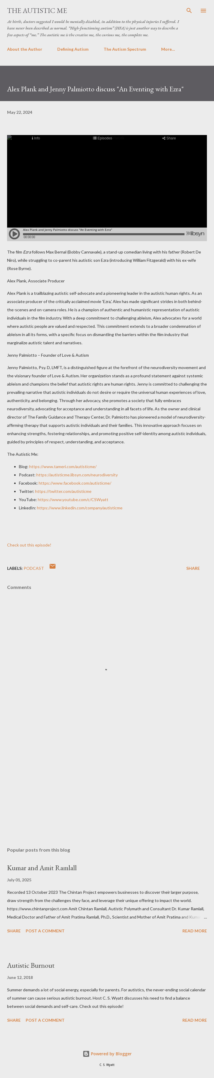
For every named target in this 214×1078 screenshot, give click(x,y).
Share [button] (193, 568)
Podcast (34, 568)
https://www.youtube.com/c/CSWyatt (73, 499)
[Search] (189, 10)
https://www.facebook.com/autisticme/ (75, 482)
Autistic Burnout (31, 965)
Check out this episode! (29, 544)
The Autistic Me (37, 10)
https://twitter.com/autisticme (63, 491)
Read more (194, 930)
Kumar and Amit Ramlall (42, 867)
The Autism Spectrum (125, 49)
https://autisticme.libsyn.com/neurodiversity (77, 474)
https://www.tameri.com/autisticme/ (63, 466)
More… (168, 49)
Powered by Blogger (107, 1053)
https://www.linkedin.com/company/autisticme (79, 507)
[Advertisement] (107, 786)
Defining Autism (73, 49)
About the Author (24, 49)
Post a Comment (45, 930)
